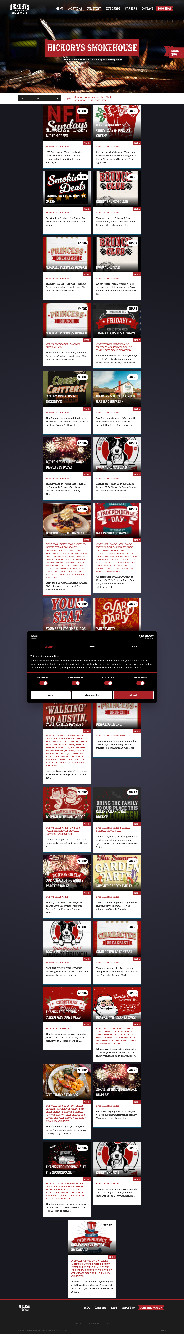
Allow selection (92, 695)
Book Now (164, 8)
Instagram (93, 1323)
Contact (147, 8)
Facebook (77, 1323)
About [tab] (135, 646)
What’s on (129, 1307)
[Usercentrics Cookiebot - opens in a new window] (141, 637)
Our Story (94, 8)
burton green (30, 98)
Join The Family (151, 1307)
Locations (75, 8)
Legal (163, 1330)
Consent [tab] (49, 647)
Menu (59, 8)
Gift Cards (113, 8)
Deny (50, 695)
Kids (114, 1307)
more (86, 142)
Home (19, 4)
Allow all (133, 695)
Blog (86, 1307)
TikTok (108, 1323)
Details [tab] (92, 646)
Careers (131, 8)
